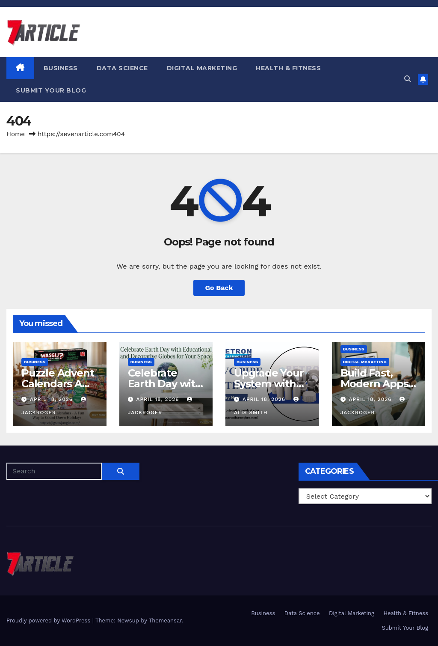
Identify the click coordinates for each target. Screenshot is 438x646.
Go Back (219, 288)
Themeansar (165, 620)
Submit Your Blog (51, 90)
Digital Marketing (202, 68)
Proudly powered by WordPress (49, 620)
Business (61, 68)
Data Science (122, 68)
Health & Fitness (288, 68)
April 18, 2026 (52, 399)
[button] (407, 79)
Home (15, 134)
